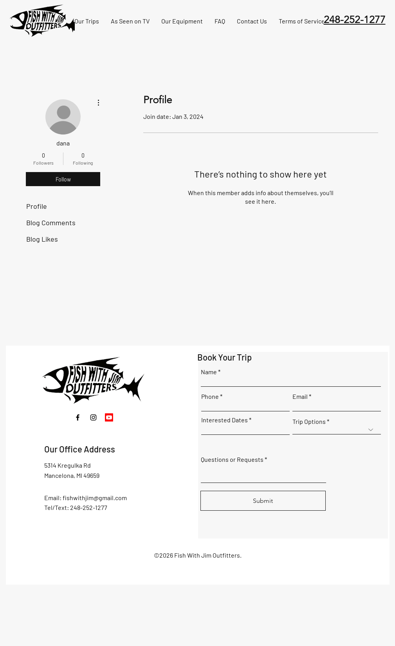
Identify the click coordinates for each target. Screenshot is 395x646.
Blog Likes (42, 239)
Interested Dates (224, 420)
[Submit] (263, 501)
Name (209, 372)
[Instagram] (93, 417)
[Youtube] (109, 417)
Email (300, 396)
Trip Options (309, 421)
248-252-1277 (355, 20)
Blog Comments (51, 222)
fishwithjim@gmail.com (95, 497)
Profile (36, 206)
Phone (210, 396)
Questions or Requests (232, 459)
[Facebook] (78, 417)
